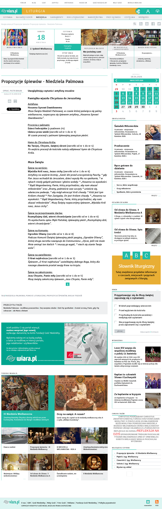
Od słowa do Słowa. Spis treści (128, 231)
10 (149, 93)
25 (156, 102)
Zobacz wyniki (145, 332)
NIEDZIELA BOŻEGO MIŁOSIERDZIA (135, 424)
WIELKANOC (130, 439)
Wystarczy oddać (124, 467)
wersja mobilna (135, 3)
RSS (157, 501)
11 (156, 93)
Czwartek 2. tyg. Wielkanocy (129, 460)
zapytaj (55, 3)
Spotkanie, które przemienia (129, 192)
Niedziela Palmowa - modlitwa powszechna (21, 308)
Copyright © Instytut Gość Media (34, 506)
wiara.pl (11, 11)
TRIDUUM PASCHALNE (148, 434)
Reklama (71, 503)
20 (123, 102)
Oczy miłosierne (124, 188)
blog (34, 3)
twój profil (148, 11)
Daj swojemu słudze (48, 308)
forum (23, 3)
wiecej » (41, 70)
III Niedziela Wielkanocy (14, 54)
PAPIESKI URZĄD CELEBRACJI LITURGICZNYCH (136, 428)
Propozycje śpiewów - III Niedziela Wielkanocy (137, 453)
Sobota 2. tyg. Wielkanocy (128, 464)
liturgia (35, 11)
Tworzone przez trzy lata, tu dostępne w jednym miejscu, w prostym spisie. (125, 238)
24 (149, 102)
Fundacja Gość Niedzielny (86, 503)
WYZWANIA (136, 441)
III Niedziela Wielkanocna (18, 414)
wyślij (9, 101)
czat (44, 3)
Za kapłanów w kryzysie (127, 394)
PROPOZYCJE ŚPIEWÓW (57, 296)
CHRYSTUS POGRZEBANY (130, 417)
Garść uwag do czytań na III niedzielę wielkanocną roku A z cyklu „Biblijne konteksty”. (80, 419)
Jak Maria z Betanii (20, 311)
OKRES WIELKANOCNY (148, 426)
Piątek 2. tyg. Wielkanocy (127, 457)
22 (136, 102)
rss (141, 23)
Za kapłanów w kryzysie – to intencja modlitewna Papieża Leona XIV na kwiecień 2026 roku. (128, 400)
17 (149, 98)
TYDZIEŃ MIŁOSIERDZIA (125, 437)
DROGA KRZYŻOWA (143, 419)
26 (116, 107)
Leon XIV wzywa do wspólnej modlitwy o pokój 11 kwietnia (125, 351)
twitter (159, 23)
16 (143, 98)
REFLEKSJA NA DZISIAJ (125, 431)
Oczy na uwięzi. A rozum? (71, 414)
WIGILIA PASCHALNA (147, 439)
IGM (29, 503)
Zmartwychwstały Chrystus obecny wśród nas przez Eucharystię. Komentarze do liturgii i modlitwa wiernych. (26, 418)
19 (116, 102)
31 (129, 89)
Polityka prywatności (107, 503)
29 (116, 89)
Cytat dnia (67, 53)
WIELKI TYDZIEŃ (75, 296)
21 (129, 102)
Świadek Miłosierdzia (126, 126)
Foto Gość (61, 503)
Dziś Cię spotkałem (65, 308)
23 (143, 102)
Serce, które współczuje (127, 185)
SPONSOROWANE (129, 434)
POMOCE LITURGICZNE (36, 296)
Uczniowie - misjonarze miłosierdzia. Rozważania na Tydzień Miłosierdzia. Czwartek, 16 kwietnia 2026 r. (128, 175)
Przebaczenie (121, 145)
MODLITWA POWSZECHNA (133, 423)
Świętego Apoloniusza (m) (38, 54)
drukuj (15, 101)
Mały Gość (117, 3)
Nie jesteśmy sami (92, 51)
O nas (23, 503)
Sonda (114, 290)
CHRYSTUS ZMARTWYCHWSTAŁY (133, 418)
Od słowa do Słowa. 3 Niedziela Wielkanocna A (128, 211)
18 (156, 98)
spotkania (69, 3)
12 (116, 98)
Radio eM (83, 3)
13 (123, 98)
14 (129, 98)
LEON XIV (139, 421)
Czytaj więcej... (94, 70)
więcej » (14, 70)
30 (123, 89)
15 (136, 98)
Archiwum (155, 332)
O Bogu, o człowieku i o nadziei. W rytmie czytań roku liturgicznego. (128, 217)
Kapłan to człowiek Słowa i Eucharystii (125, 376)
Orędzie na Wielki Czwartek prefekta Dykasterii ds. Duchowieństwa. (125, 383)
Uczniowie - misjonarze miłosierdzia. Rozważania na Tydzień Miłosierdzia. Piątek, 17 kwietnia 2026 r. (127, 152)
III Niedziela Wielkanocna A (120, 54)
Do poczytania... (147, 53)
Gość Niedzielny (100, 3)
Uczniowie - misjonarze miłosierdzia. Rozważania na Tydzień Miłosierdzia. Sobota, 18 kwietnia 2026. (127, 132)
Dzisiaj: (136, 76)
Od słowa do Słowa (120, 202)
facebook (153, 23)
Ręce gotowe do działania (123, 167)
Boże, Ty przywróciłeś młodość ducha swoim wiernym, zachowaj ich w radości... (14, 61)
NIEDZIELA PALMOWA (15, 296)
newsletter (147, 23)
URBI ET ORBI (143, 437)
